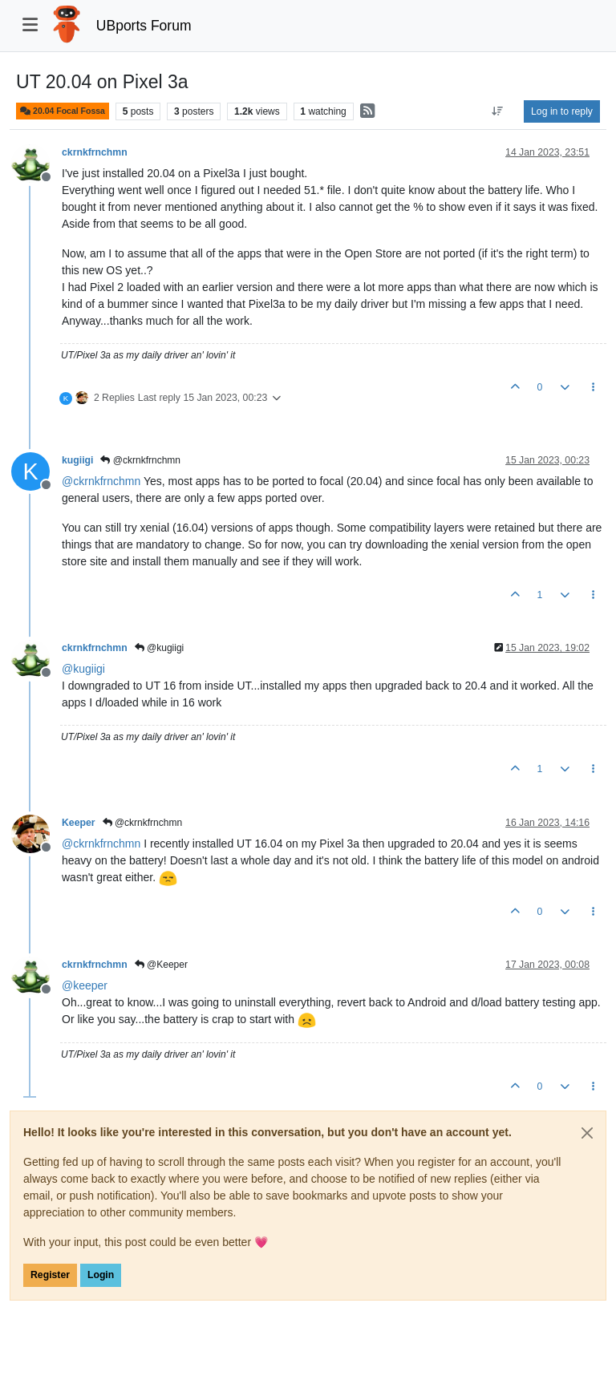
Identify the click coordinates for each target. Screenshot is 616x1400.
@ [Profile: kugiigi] (83, 668)
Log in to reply (562, 111)
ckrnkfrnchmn (95, 152)
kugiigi (77, 460)
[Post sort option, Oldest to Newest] (497, 111)
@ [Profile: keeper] (84, 985)
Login (100, 1275)
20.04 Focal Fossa (62, 111)
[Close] (587, 1133)
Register (50, 1275)
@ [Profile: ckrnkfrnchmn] (101, 481)
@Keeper (161, 964)
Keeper (78, 822)
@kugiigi (159, 647)
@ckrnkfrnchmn (140, 460)
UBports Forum (144, 26)
